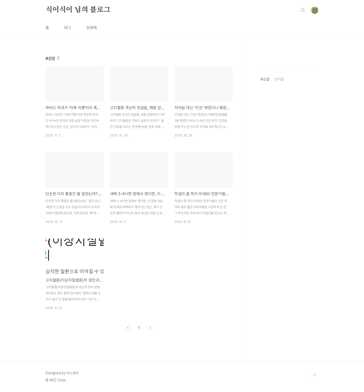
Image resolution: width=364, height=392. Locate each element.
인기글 (279, 79)
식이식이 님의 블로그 (78, 9)
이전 (128, 328)
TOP (314, 375)
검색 (303, 10)
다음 (150, 328)
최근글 (264, 79)
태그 (67, 27)
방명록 (91, 27)
